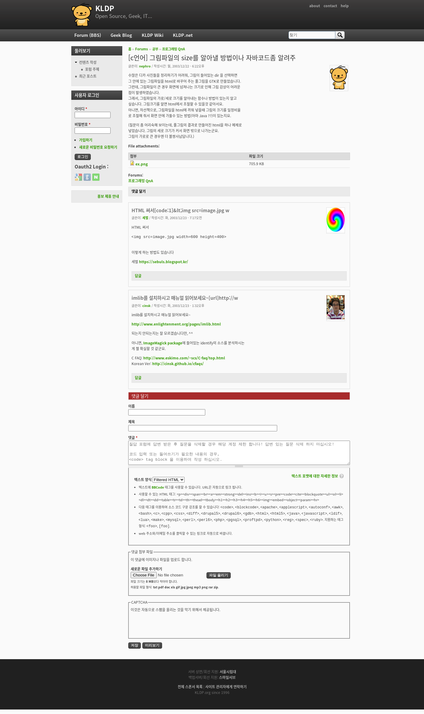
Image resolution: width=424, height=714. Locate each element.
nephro (145, 66)
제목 (131, 421)
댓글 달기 (139, 191)
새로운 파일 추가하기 (146, 573)
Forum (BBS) (87, 35)
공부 (155, 49)
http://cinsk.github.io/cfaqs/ (178, 363)
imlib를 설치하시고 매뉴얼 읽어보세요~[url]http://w (185, 297)
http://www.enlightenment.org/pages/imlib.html (176, 324)
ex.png (141, 164)
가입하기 (85, 140)
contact (330, 5)
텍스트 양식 (143, 484)
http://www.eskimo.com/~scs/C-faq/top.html (184, 358)
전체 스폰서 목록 (190, 691)
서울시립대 (228, 676)
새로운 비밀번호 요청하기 (98, 147)
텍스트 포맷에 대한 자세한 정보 (315, 480)
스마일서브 (227, 682)
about (314, 5)
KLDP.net (183, 35)
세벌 (145, 217)
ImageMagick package (162, 343)
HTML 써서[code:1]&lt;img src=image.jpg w (180, 210)
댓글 (133, 437)
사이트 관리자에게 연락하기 (226, 691)
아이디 (81, 109)
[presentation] (176, 629)
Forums (141, 49)
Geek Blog (121, 35)
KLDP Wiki (152, 35)
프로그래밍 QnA (173, 49)
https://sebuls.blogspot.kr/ (163, 261)
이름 (131, 406)
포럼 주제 (92, 69)
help (345, 5)
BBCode (158, 491)
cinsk (146, 305)
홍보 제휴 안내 (108, 196)
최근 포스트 (87, 76)
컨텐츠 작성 (87, 62)
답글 (138, 275)
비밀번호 (82, 124)
